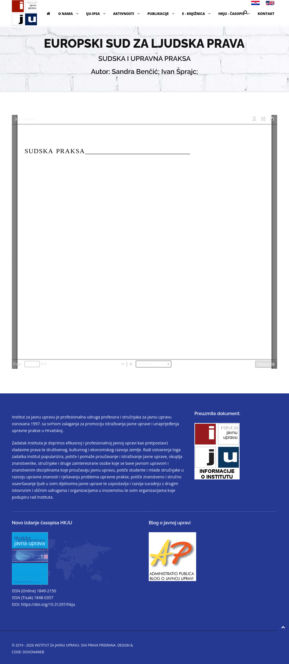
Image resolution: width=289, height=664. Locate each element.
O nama (69, 13)
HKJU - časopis (234, 13)
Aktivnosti (127, 13)
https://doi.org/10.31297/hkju (48, 604)
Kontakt (266, 13)
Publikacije (161, 13)
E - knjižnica (197, 13)
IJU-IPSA (96, 13)
